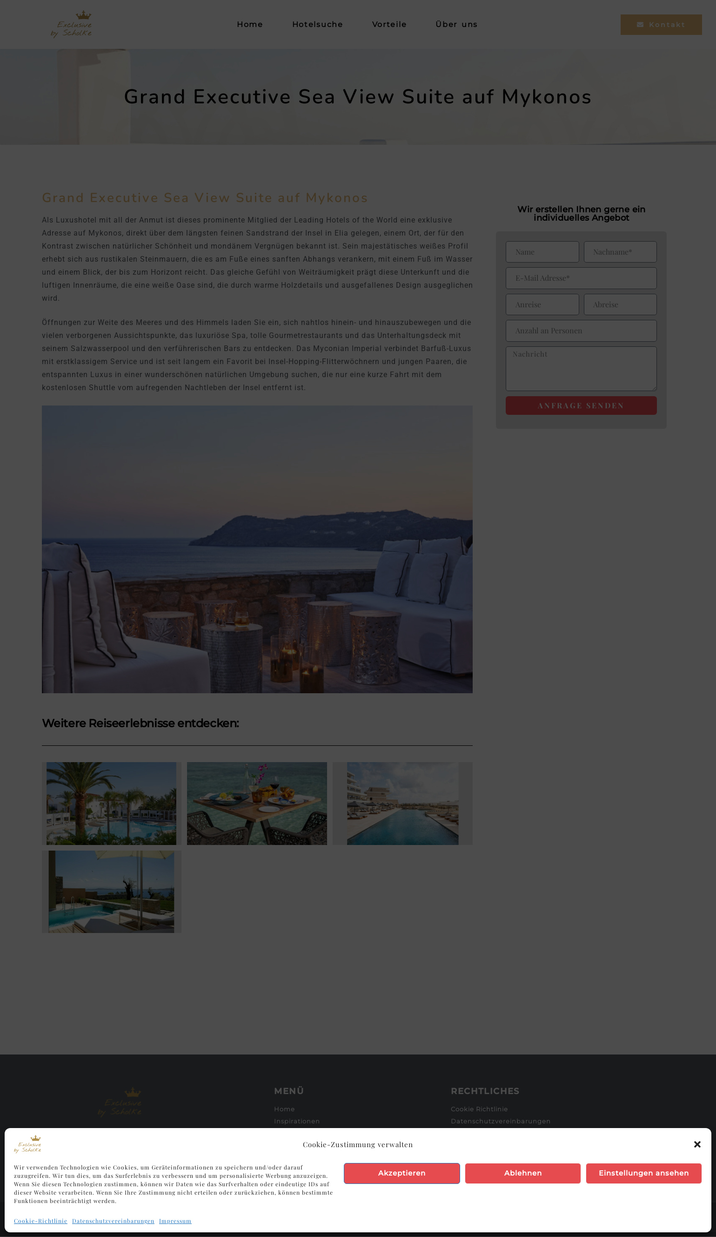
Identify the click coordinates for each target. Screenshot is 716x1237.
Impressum (175, 1220)
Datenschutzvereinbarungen (113, 1220)
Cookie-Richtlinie (40, 1220)
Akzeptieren (402, 1173)
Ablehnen (523, 1173)
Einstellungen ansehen (644, 1173)
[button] (697, 1144)
